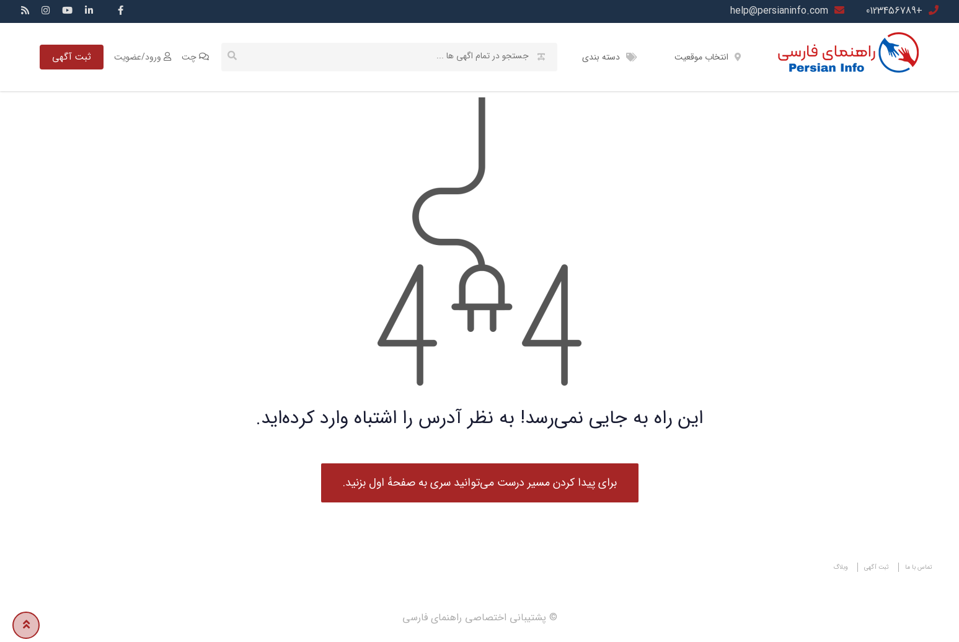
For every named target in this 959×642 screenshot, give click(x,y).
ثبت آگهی (71, 57)
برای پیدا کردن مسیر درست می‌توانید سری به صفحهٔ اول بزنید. (480, 482)
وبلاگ (840, 567)
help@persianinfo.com (779, 11)
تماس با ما (918, 567)
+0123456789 (894, 11)
